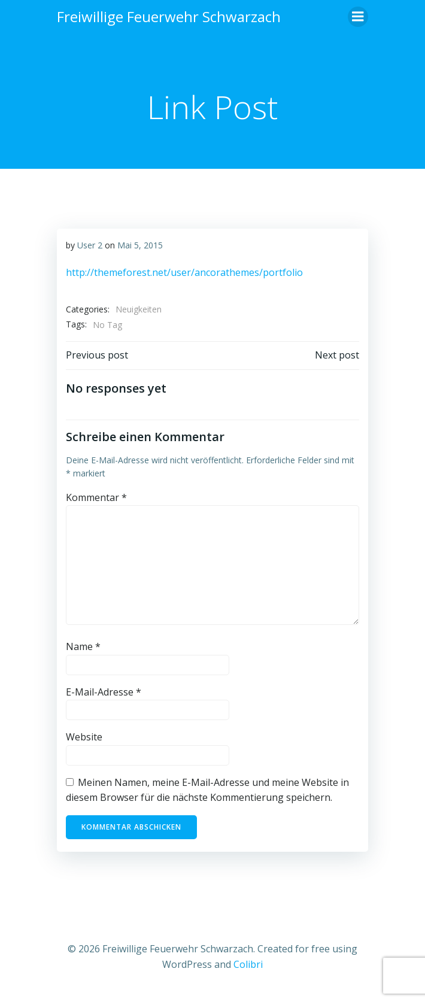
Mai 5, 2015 (140, 245)
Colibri (248, 964)
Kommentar (96, 497)
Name (83, 646)
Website (84, 736)
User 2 (89, 245)
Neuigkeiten (139, 309)
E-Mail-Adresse (103, 692)
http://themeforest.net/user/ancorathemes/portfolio (184, 272)
